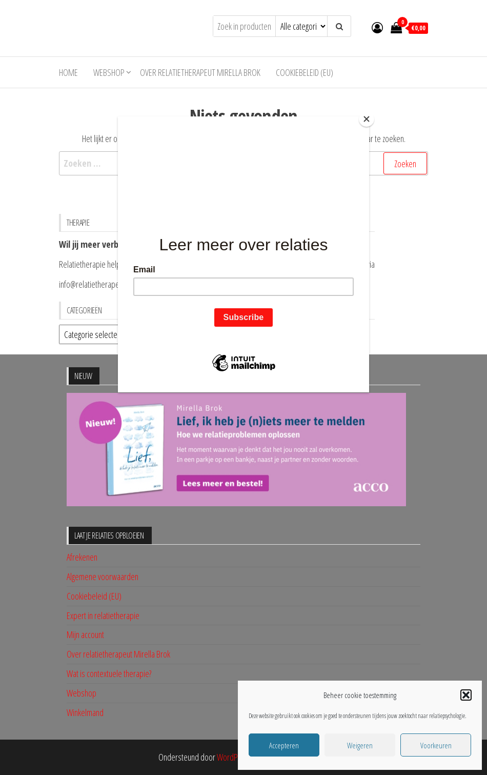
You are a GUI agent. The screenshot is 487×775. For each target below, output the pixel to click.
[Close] (366, 119)
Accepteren (284, 745)
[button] (466, 695)
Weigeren (360, 745)
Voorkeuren (436, 745)
